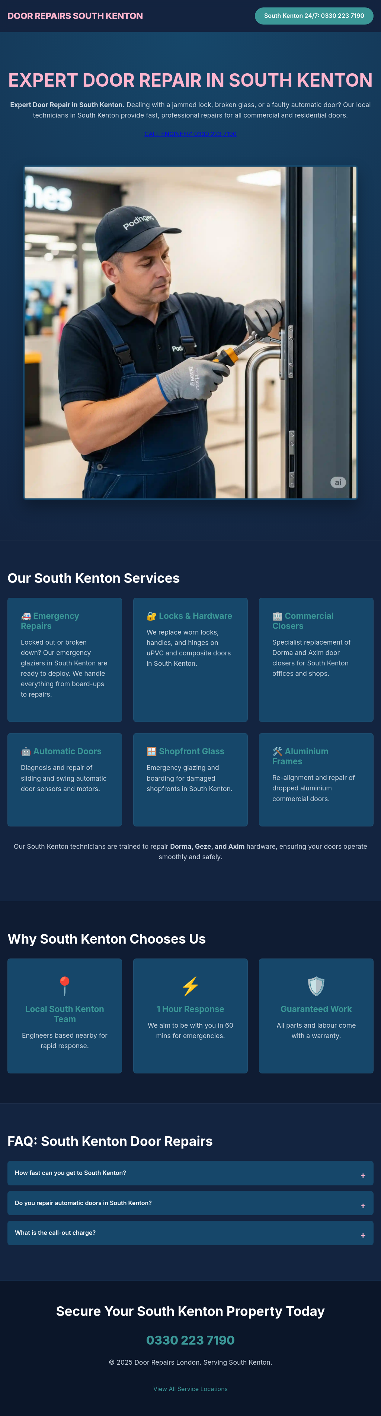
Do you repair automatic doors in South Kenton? (83, 1203)
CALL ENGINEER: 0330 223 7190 (190, 134)
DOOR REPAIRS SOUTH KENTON (75, 15)
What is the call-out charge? (55, 1232)
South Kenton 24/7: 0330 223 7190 (314, 15)
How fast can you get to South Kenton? (70, 1172)
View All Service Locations (190, 1389)
